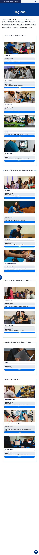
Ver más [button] (19, 63)
